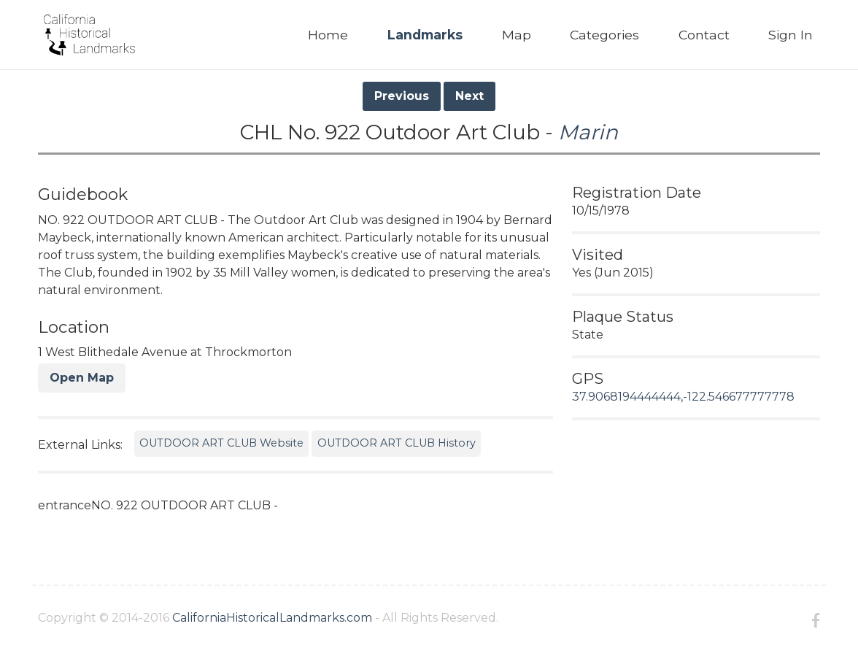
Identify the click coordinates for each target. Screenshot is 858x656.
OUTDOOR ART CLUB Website (221, 442)
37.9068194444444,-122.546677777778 (683, 397)
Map (516, 34)
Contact (704, 34)
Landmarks (425, 34)
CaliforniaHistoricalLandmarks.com (272, 618)
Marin (588, 132)
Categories (604, 34)
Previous (401, 96)
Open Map (82, 378)
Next (469, 96)
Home (328, 34)
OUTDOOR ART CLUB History (396, 442)
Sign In (790, 34)
